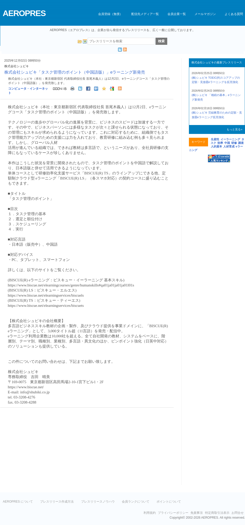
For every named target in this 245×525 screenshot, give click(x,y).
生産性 (215, 139)
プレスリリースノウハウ (98, 501)
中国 (227, 142)
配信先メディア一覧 (145, 14)
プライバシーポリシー (173, 513)
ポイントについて (169, 501)
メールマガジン (205, 14)
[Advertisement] (43, 448)
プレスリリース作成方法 (57, 501)
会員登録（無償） (110, 14)
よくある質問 (234, 14)
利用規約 (150, 513)
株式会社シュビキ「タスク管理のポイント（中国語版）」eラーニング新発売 (74, 72)
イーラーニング (230, 139)
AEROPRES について (18, 501)
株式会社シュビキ (16, 66)
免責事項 (196, 513)
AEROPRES (24, 13)
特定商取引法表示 (217, 513)
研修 (234, 142)
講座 (241, 142)
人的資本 (216, 146)
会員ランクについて (135, 501)
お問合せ (237, 513)
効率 (220, 142)
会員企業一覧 (176, 14)
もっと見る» (234, 129)
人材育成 (229, 146)
